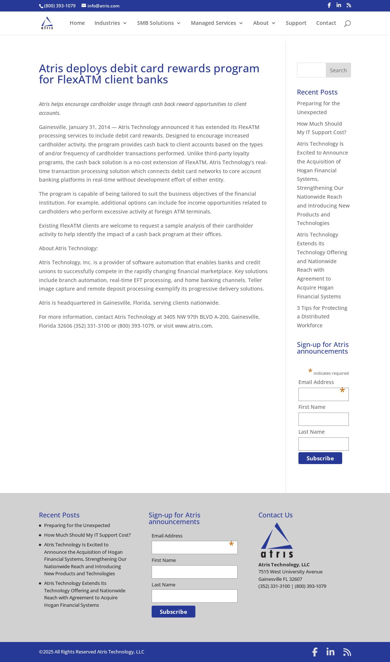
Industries (107, 23)
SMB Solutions (155, 23)
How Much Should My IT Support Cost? (87, 535)
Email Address (321, 382)
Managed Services (213, 23)
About (261, 23)
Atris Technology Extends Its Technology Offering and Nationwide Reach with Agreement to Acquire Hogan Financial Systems (84, 594)
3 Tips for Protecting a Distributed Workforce (322, 316)
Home (77, 23)
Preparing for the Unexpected (77, 525)
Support (296, 23)
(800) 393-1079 (60, 6)
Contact (326, 23)
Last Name (311, 431)
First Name (311, 406)
